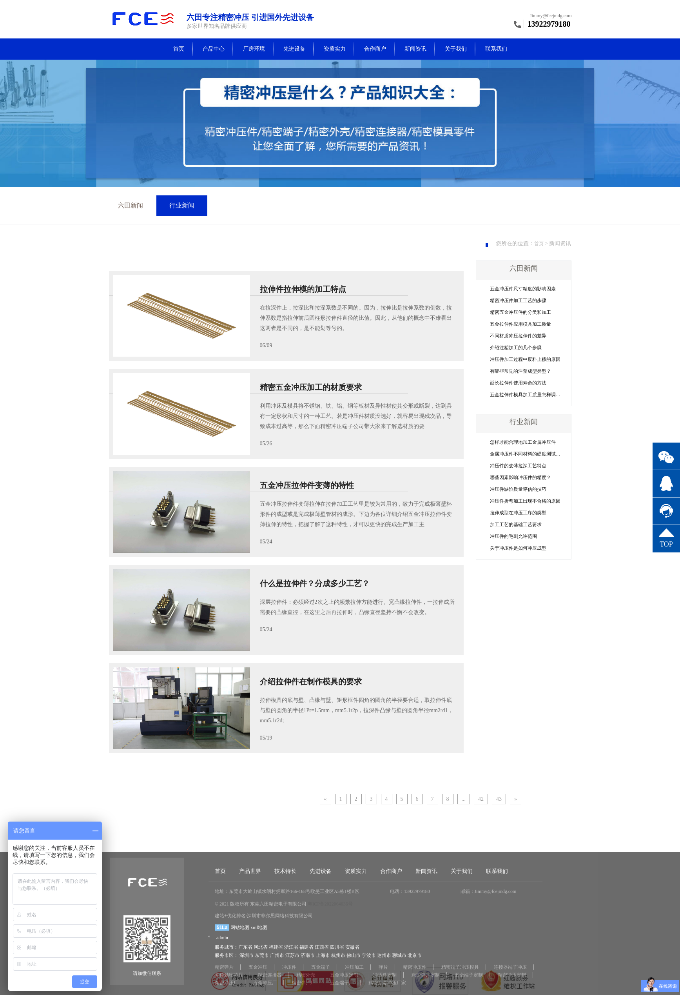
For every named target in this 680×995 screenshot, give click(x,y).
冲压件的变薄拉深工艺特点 (518, 465)
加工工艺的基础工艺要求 (516, 524)
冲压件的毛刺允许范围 (513, 536)
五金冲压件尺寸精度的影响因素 (523, 289)
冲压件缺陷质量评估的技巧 (518, 489)
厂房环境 (254, 49)
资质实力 (335, 49)
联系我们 (496, 49)
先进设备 (294, 49)
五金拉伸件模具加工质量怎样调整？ (527, 394)
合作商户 (375, 49)
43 (499, 799)
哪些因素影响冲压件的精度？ (520, 477)
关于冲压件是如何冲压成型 (518, 548)
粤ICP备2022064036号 (330, 981)
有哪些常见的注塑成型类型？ (520, 371)
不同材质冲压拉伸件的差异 (518, 336)
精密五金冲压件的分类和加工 (520, 312)
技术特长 (285, 948)
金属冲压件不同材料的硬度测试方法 (527, 454)
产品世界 (250, 948)
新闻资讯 (415, 49)
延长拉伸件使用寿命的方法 (518, 383)
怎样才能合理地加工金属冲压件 (523, 442)
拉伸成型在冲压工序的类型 (518, 513)
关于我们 (456, 49)
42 (481, 799)
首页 (178, 49)
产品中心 (214, 49)
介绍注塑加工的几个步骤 (516, 347)
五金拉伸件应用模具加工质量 (520, 324)
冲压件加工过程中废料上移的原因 (525, 359)
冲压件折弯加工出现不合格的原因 (525, 501)
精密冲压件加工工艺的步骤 (518, 300)
